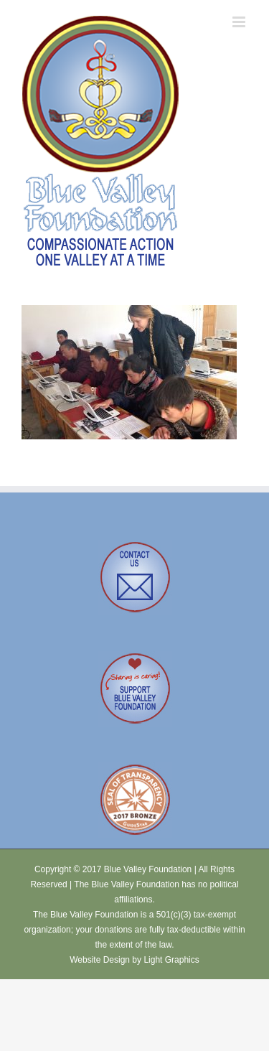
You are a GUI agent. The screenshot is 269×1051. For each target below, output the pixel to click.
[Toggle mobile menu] (239, 21)
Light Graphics (171, 960)
